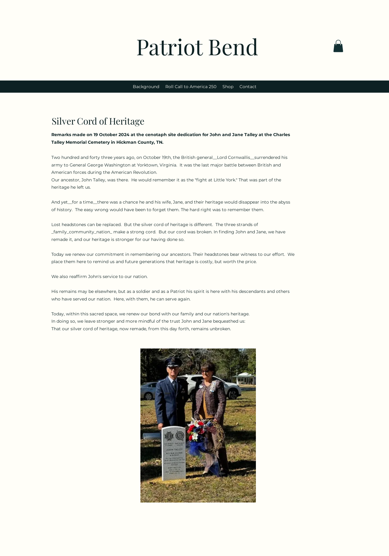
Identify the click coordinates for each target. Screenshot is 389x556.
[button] (338, 46)
